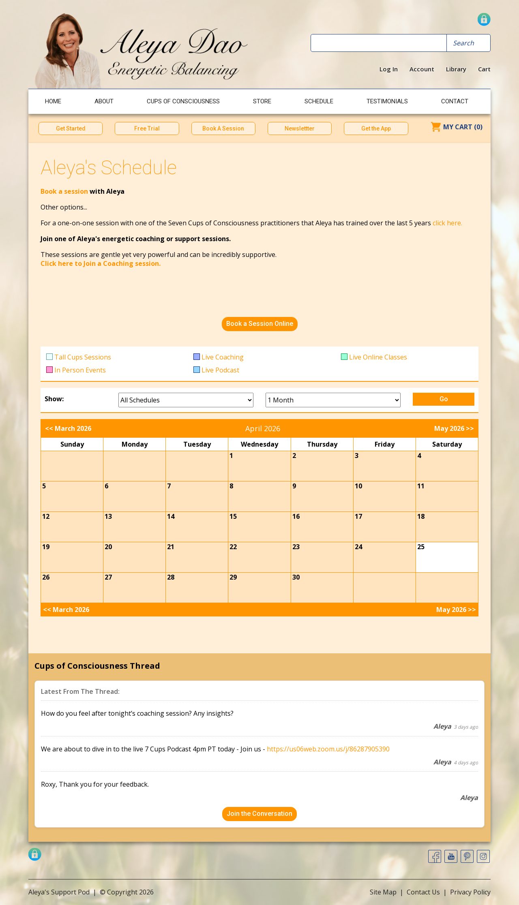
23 (296, 546)
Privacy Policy (470, 892)
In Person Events (80, 370)
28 (170, 577)
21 (170, 546)
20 (108, 546)
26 (45, 577)
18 (421, 516)
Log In (389, 69)
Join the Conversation (259, 813)
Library (456, 69)
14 (170, 516)
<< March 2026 (68, 428)
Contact (454, 101)
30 (296, 577)
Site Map (383, 892)
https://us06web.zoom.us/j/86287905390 (328, 749)
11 (421, 485)
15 (233, 516)
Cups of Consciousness (183, 101)
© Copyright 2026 (127, 892)
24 (358, 546)
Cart (484, 69)
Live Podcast (220, 370)
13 (108, 516)
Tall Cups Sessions (82, 357)
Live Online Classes (378, 357)
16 (296, 516)
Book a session (65, 191)
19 (45, 546)
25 (421, 546)
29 (233, 577)
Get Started (71, 128)
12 (45, 516)
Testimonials (387, 101)
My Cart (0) (463, 126)
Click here (57, 263)
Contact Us (423, 892)
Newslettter (300, 128)
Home (53, 101)
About (104, 101)
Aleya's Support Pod (59, 892)
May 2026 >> (454, 428)
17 (358, 516)
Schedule (319, 101)
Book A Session (223, 128)
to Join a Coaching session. (118, 263)
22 (233, 546)
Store (262, 101)
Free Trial (147, 128)
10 (358, 485)
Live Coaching (223, 357)
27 (108, 577)
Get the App (376, 128)
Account (422, 69)
